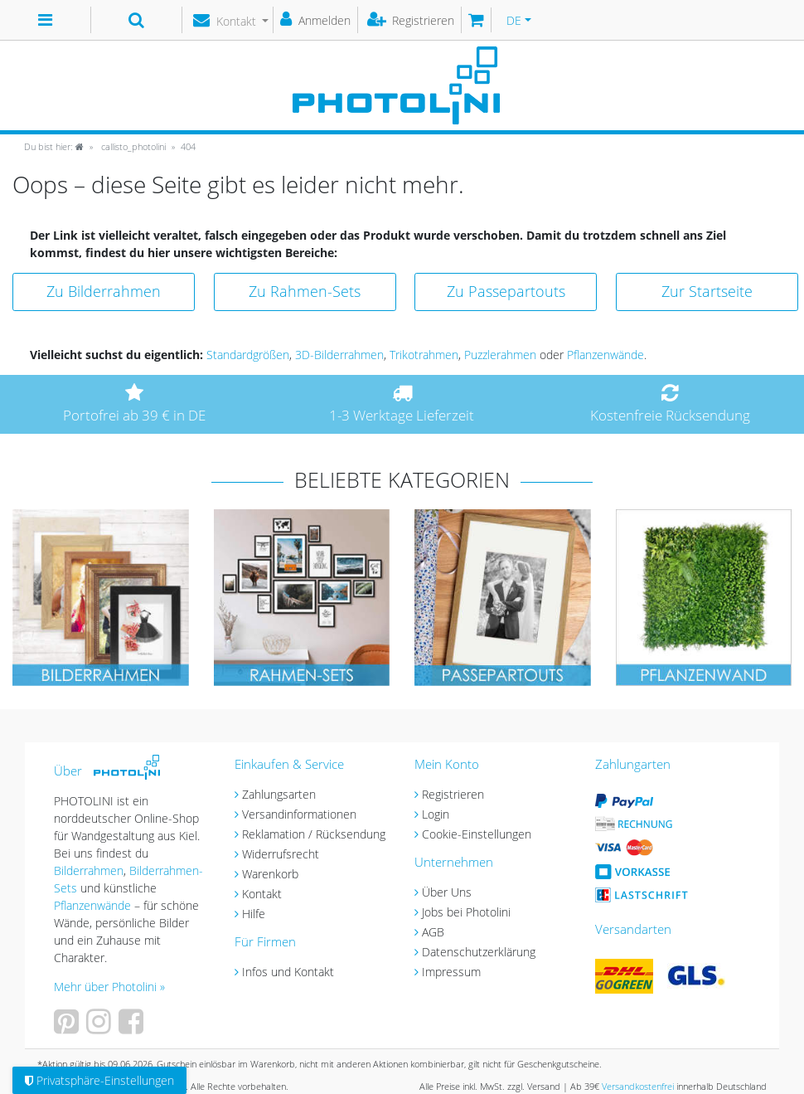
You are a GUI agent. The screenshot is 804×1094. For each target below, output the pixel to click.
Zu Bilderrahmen (103, 291)
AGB (433, 932)
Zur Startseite (707, 291)
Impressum (451, 972)
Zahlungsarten (279, 794)
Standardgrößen (247, 354)
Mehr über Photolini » (109, 986)
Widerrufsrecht (280, 854)
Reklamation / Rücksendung (313, 834)
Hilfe (253, 913)
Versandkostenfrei (638, 1086)
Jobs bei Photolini (466, 912)
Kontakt (262, 894)
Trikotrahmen (424, 354)
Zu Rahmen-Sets (305, 291)
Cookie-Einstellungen (476, 834)
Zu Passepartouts (506, 291)
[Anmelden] (316, 20)
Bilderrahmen (89, 870)
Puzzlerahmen (500, 354)
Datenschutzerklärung (478, 952)
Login (435, 814)
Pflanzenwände (605, 354)
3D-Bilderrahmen (339, 354)
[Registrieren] (412, 20)
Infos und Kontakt (288, 972)
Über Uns (447, 892)
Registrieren (453, 794)
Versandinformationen (299, 814)
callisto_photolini (132, 146)
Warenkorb (270, 874)
